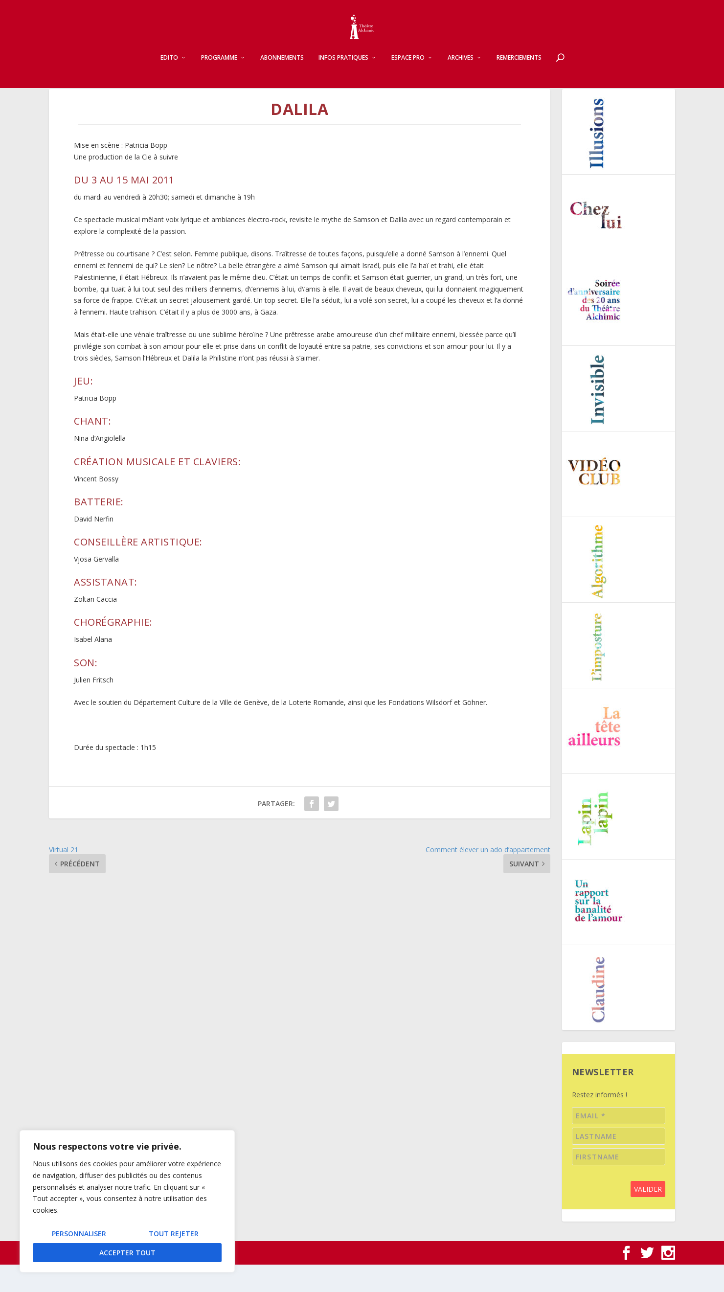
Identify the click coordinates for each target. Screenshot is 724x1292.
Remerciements (519, 66)
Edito (169, 66)
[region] (127, 1201)
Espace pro (408, 66)
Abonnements (282, 66)
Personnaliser (79, 1233)
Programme (219, 66)
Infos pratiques (343, 66)
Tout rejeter (174, 1233)
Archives (461, 66)
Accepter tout (127, 1252)
